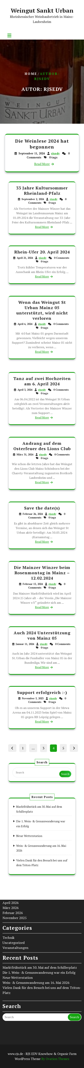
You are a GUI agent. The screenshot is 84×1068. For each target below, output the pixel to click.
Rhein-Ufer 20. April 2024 (42, 255)
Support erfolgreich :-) (42, 697)
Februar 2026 (13, 861)
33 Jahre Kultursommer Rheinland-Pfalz (42, 195)
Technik (8, 886)
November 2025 (15, 866)
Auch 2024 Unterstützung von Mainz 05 (42, 640)
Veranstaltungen (15, 896)
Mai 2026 (9, 846)
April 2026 (11, 851)
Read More (41, 163)
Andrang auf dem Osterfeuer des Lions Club (42, 451)
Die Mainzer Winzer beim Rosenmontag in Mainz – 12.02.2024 (42, 577)
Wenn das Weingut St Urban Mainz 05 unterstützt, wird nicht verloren (42, 315)
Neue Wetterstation (18, 925)
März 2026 (11, 856)
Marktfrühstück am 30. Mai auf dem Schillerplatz (40, 915)
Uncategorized (14, 891)
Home (31, 74)
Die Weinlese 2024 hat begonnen (42, 144)
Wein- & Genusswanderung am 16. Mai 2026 (36, 931)
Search (58, 773)
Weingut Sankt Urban (42, 10)
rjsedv (55, 153)
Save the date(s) (42, 513)
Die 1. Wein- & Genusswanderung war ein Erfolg (39, 920)
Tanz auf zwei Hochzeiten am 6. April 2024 (42, 386)
